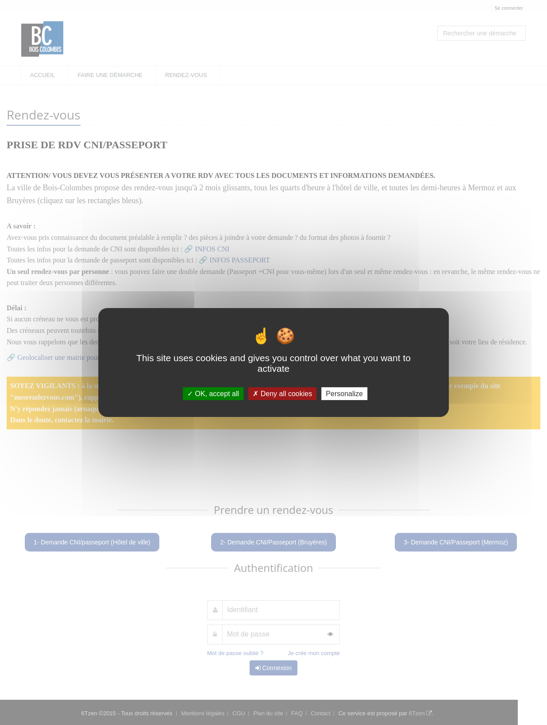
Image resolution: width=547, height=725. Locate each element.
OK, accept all (213, 393)
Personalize (344, 393)
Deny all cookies (282, 393)
